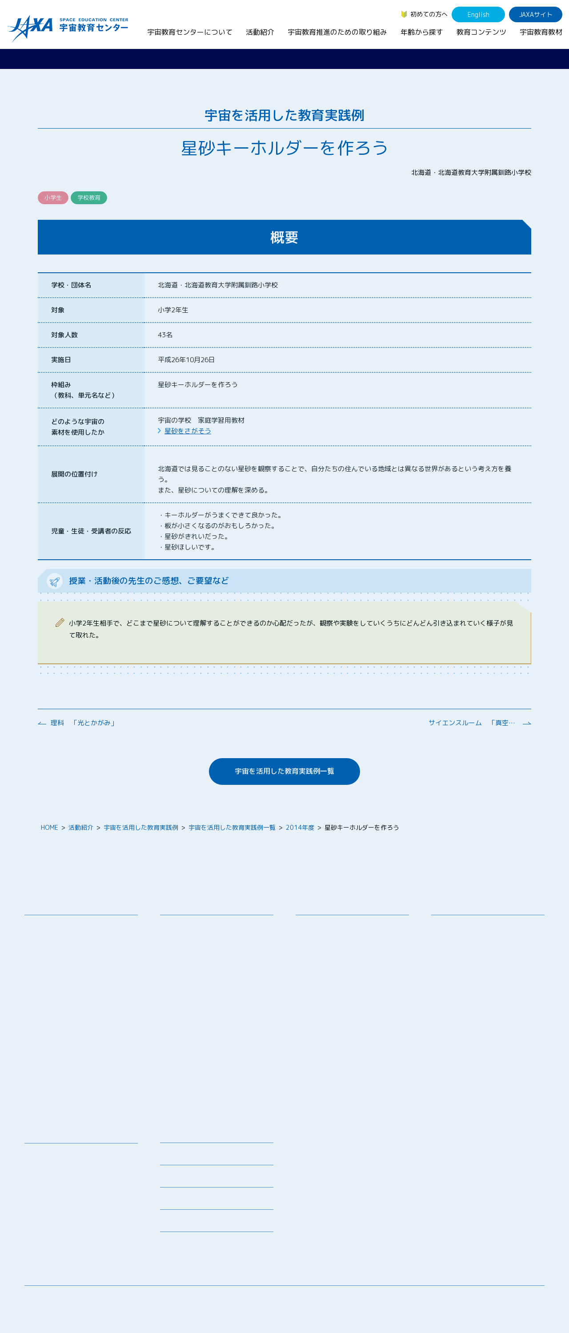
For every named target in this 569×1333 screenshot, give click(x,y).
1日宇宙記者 (184, 1061)
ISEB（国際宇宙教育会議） (204, 1093)
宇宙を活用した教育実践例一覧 (284, 771)
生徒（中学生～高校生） (472, 938)
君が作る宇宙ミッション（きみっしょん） (219, 1045)
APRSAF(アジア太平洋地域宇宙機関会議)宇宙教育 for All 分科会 (219, 1077)
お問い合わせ (49, 959)
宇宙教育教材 (541, 32)
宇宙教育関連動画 (56, 1201)
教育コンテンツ (481, 32)
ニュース (172, 1134)
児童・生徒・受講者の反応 (91, 531)
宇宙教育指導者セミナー (201, 1005)
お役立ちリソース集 (59, 1189)
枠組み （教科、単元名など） (84, 390)
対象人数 (64, 334)
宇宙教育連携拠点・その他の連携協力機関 (84, 943)
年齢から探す (422, 32)
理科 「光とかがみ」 (84, 722)
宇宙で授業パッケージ (198, 970)
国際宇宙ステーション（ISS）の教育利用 (73, 1217)
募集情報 (172, 1156)
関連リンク (175, 1179)
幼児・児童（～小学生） (472, 926)
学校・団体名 (71, 285)
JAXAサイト (536, 14)
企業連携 (314, 959)
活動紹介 (260, 32)
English (478, 14)
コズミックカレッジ (195, 982)
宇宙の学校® (185, 994)
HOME (49, 827)
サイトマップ (471, 1299)
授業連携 (179, 938)
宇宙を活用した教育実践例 (141, 827)
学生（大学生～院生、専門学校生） (487, 949)
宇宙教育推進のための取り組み (337, 32)
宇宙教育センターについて (189, 32)
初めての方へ (429, 14)
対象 (57, 310)
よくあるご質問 (182, 1201)
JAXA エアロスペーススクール (209, 1028)
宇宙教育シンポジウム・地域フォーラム (336, 931)
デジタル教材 (49, 1166)
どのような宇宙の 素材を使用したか (77, 427)
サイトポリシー (523, 1299)
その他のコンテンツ (59, 1233)
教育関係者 (453, 973)
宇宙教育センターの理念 (65, 926)
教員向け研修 (185, 926)
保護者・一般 (456, 961)
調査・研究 (317, 947)
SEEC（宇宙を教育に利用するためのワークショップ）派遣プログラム (217, 954)
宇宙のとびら (49, 1178)
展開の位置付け (74, 474)
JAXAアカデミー (189, 1017)
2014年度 (300, 827)
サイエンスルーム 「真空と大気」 (473, 722)
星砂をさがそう (187, 431)
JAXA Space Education (64, 1245)
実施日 (61, 359)
